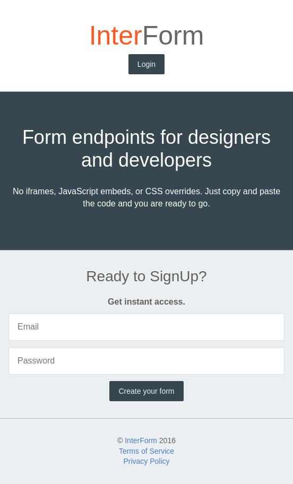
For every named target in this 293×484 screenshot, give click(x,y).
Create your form (146, 391)
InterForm (141, 440)
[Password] (146, 361)
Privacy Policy (146, 461)
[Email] (146, 327)
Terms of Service (146, 451)
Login (146, 64)
